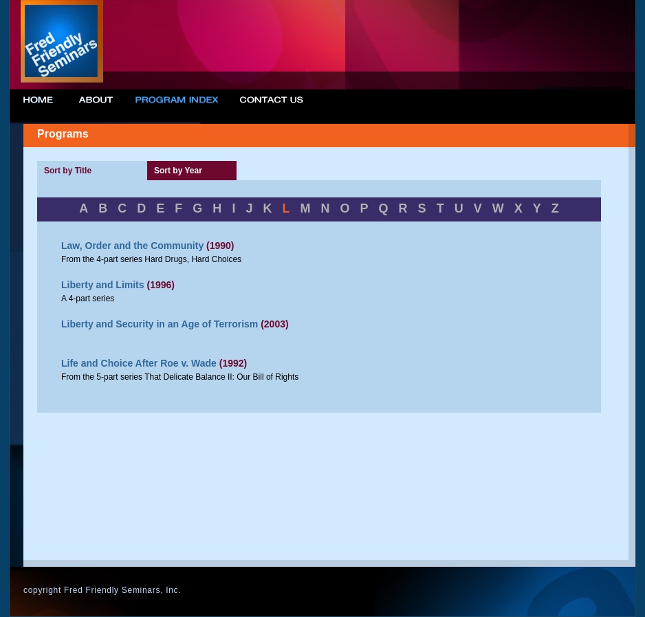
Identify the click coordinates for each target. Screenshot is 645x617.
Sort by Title (67, 170)
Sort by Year (178, 170)
